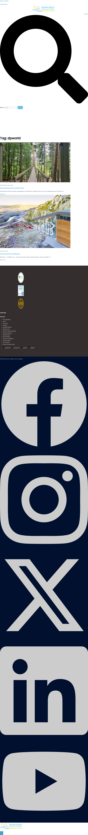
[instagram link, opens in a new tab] (44, 550)
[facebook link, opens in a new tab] (44, 448)
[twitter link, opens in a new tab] (44, 639)
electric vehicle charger (9, 331)
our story (5, 323)
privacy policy (7, 340)
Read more (2, 194)
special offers (6, 335)
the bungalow (6, 319)
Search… (2, 107)
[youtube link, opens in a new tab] (44, 820)
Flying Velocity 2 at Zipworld (10, 254)
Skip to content (4, 1)
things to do (6, 329)
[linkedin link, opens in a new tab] (44, 741)
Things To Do (10, 185)
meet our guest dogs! (9, 344)
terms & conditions (8, 338)
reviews (5, 325)
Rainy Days (4, 185)
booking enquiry (7, 327)
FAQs (4, 321)
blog (1, 185)
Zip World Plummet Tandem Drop (12, 188)
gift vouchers (6, 336)
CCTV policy (6, 342)
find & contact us (7, 333)
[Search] (20, 107)
